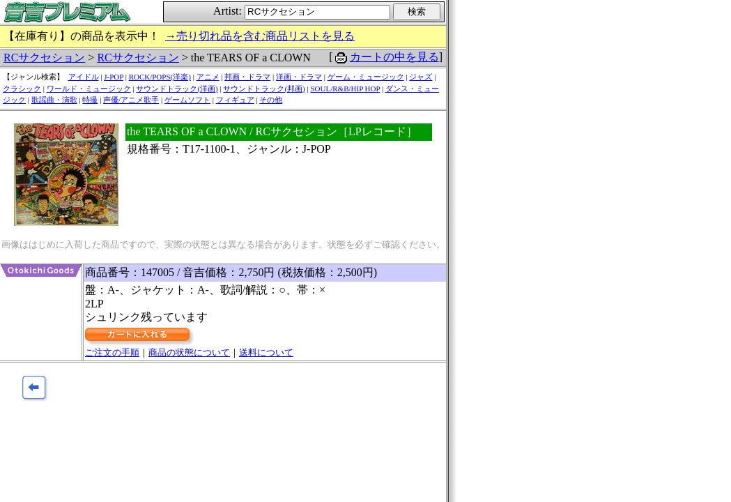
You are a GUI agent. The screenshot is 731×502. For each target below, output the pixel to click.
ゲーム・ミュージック (366, 77)
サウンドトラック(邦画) (264, 88)
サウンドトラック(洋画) (176, 88)
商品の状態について (189, 352)
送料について (266, 352)
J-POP (113, 77)
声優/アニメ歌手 (131, 100)
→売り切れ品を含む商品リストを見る (260, 36)
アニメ (208, 77)
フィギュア (235, 100)
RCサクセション (44, 57)
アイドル (83, 77)
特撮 (90, 100)
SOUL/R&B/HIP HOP (345, 88)
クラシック (22, 88)
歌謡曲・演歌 (54, 100)
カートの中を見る (394, 57)
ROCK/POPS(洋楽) (160, 77)
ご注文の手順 (112, 352)
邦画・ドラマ (247, 77)
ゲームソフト (187, 100)
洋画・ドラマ (299, 77)
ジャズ (420, 77)
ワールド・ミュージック (89, 88)
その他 (270, 100)
